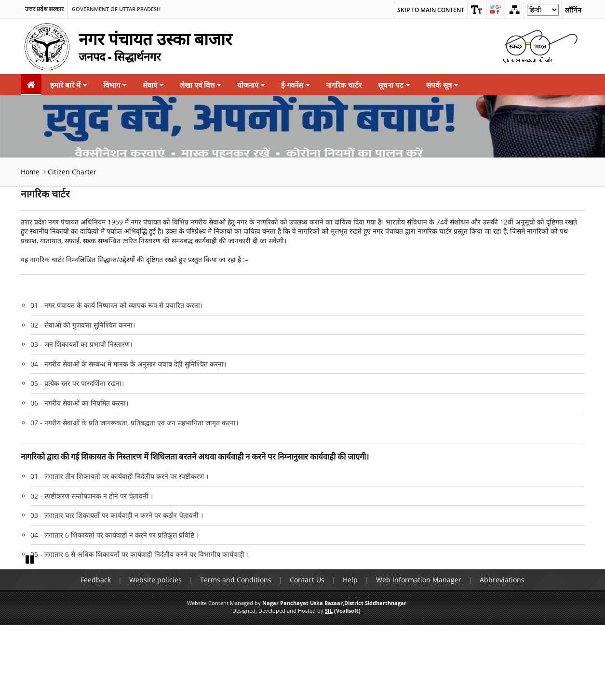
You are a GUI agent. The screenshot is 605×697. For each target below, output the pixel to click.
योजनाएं (251, 85)
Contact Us (307, 652)
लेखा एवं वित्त (200, 85)
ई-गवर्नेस (295, 85)
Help (350, 652)
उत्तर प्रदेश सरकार (44, 9)
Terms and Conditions (235, 652)
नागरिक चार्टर (344, 85)
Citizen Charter (72, 171)
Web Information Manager (418, 652)
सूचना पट (394, 85)
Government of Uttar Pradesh (116, 9)
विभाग (114, 85)
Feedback (96, 652)
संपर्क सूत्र (442, 85)
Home (30, 171)
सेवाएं (153, 85)
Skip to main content (430, 10)
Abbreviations (502, 652)
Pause (30, 631)
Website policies (155, 652)
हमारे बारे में (68, 85)
